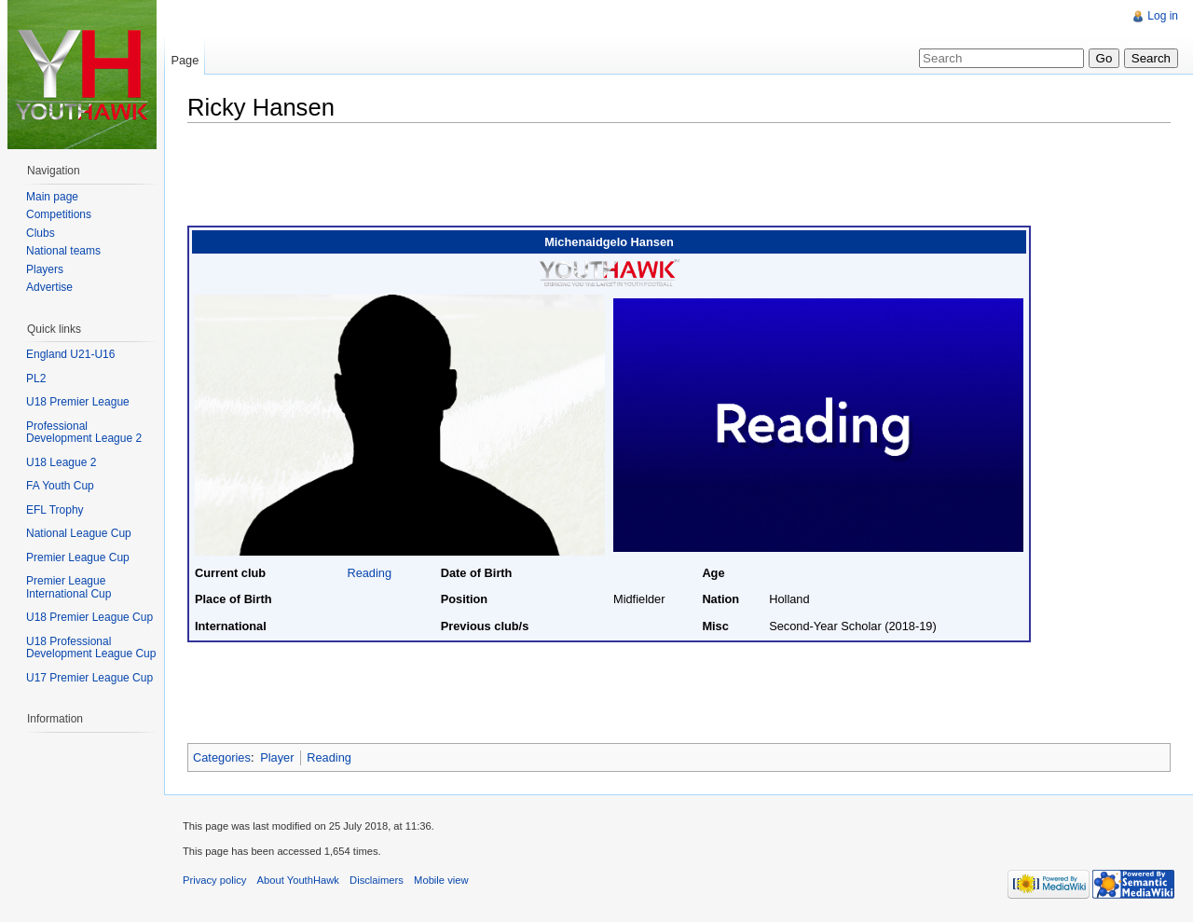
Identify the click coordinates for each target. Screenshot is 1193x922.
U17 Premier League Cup (89, 677)
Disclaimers (377, 880)
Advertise (49, 287)
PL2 (36, 378)
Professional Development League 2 (84, 433)
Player (277, 757)
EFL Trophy (55, 509)
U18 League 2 (61, 462)
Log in (1162, 15)
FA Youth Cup (60, 485)
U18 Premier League (78, 401)
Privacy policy (214, 880)
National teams (63, 250)
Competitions (58, 214)
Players (44, 269)
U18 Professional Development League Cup (91, 648)
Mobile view (441, 880)
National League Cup (78, 533)
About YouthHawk (298, 880)
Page (185, 60)
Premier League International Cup (68, 587)
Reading (369, 573)
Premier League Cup (78, 557)
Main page (52, 196)
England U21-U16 (70, 354)
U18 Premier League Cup (89, 617)
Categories (222, 757)
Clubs (40, 233)
